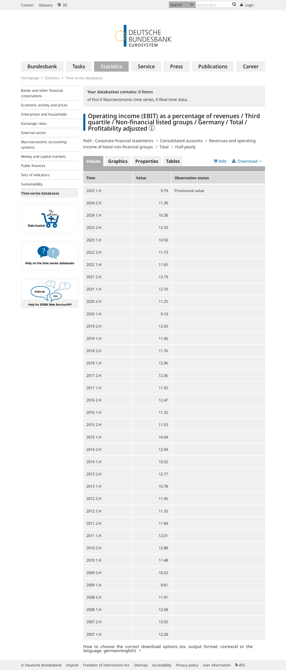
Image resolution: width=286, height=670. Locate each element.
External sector (33, 132)
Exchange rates (34, 123)
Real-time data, (172, 99)
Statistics (52, 77)
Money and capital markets (43, 156)
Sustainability (32, 184)
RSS (240, 665)
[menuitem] (42, 66)
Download (248, 161)
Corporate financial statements (124, 140)
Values (93, 161)
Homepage (30, 77)
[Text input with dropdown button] (217, 5)
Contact (27, 5)
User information (217, 665)
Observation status (192, 177)
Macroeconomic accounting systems (43, 144)
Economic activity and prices (44, 105)
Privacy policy (187, 665)
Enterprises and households (44, 114)
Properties (146, 161)
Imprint (72, 665)
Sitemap (141, 665)
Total (164, 147)
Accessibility (161, 665)
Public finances (33, 165)
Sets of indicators (35, 174)
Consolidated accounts (181, 140)
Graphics (118, 161)
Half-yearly (185, 147)
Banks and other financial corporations (42, 93)
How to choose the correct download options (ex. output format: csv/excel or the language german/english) (168, 648)
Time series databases (84, 77)
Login (247, 5)
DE (62, 5)
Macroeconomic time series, (128, 99)
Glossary (46, 5)
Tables (173, 161)
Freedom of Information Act (106, 665)
